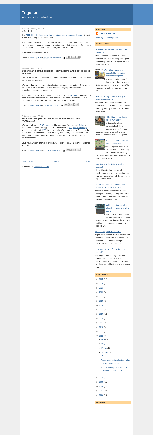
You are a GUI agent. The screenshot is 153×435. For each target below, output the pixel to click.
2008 (101, 386)
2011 (101, 336)
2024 (101, 283)
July (103, 339)
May (103, 344)
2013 (101, 327)
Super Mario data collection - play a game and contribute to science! (56, 72)
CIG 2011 (27, 31)
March (104, 348)
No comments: (55, 58)
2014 (101, 323)
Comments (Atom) (41, 166)
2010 (101, 377)
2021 (101, 296)
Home (57, 161)
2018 (101, 305)
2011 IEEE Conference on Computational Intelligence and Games (54, 35)
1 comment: (54, 105)
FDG (44, 130)
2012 (101, 331)
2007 (101, 391)
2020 (101, 301)
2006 (101, 395)
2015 (101, 318)
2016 (101, 314)
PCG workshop (46, 125)
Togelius (30, 12)
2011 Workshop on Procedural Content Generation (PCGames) (51, 119)
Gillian (81, 125)
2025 (101, 279)
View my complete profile (107, 37)
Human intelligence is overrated (107, 231)
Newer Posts (27, 161)
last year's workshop (78, 127)
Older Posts (86, 161)
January (105, 352)
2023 (101, 288)
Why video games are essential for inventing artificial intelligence (114, 73)
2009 (101, 382)
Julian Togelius (107, 33)
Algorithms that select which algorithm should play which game (117, 208)
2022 (101, 292)
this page (74, 95)
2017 (101, 310)
